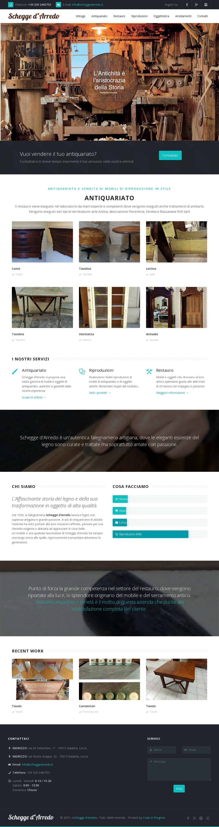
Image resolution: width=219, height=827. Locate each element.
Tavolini (87, 274)
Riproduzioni (101, 370)
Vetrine (87, 340)
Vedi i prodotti (100, 393)
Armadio (152, 334)
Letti (152, 274)
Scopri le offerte (34, 397)
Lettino (151, 269)
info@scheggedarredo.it (87, 4)
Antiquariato (34, 370)
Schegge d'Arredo (84, 818)
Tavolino (85, 269)
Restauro (164, 370)
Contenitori (87, 706)
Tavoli (19, 711)
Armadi (154, 340)
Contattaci (170, 155)
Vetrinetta (86, 334)
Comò (16, 269)
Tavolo (17, 706)
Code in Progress (154, 818)
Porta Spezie (90, 711)
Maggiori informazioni (172, 393)
